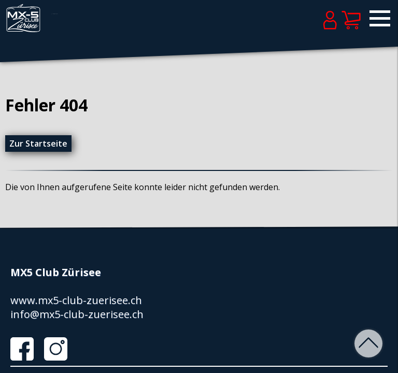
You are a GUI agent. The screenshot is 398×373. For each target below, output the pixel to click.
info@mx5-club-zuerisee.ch (77, 314)
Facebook (25, 349)
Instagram (59, 349)
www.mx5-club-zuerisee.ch (76, 300)
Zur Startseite (38, 143)
